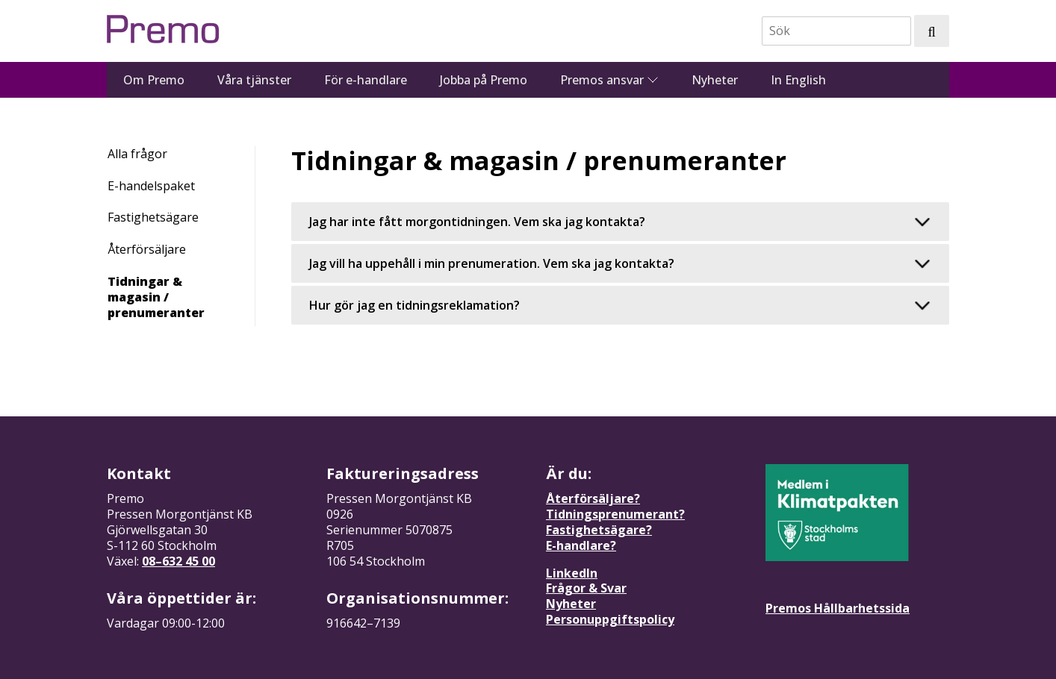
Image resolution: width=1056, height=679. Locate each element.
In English (798, 80)
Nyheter (715, 80)
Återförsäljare (147, 249)
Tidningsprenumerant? (615, 514)
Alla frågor (137, 154)
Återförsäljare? (593, 498)
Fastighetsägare (153, 217)
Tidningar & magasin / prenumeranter (156, 297)
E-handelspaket (151, 186)
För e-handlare (365, 80)
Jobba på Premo (483, 80)
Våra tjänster (254, 80)
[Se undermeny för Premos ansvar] (653, 80)
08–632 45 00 (178, 561)
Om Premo (153, 80)
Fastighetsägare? (599, 530)
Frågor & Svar (586, 588)
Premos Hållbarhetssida (837, 608)
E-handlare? (581, 545)
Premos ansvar (602, 80)
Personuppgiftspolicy (610, 619)
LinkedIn (571, 573)
